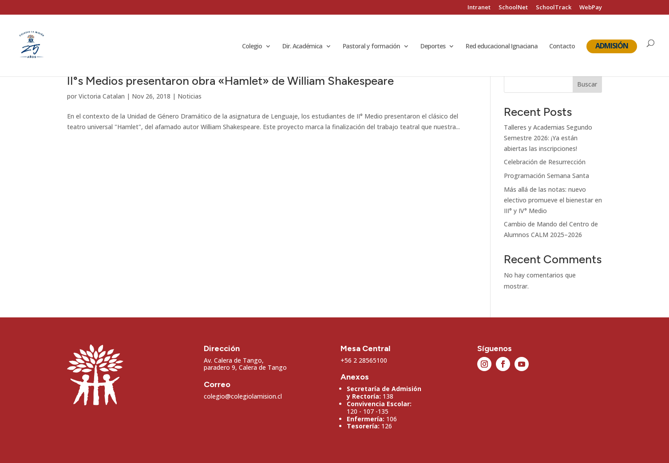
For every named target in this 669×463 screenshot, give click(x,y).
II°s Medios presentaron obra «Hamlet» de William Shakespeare (230, 81)
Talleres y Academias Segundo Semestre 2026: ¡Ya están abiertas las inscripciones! (548, 138)
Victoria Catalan (102, 96)
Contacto (562, 47)
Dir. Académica (302, 47)
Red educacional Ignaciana (502, 47)
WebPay (590, 7)
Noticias (190, 96)
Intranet (479, 7)
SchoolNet (513, 7)
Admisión (611, 46)
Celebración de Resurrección (545, 162)
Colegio (252, 47)
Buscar (587, 84)
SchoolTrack (553, 7)
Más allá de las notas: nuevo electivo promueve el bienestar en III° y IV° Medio (553, 200)
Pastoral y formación (371, 47)
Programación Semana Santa (546, 175)
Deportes (432, 47)
